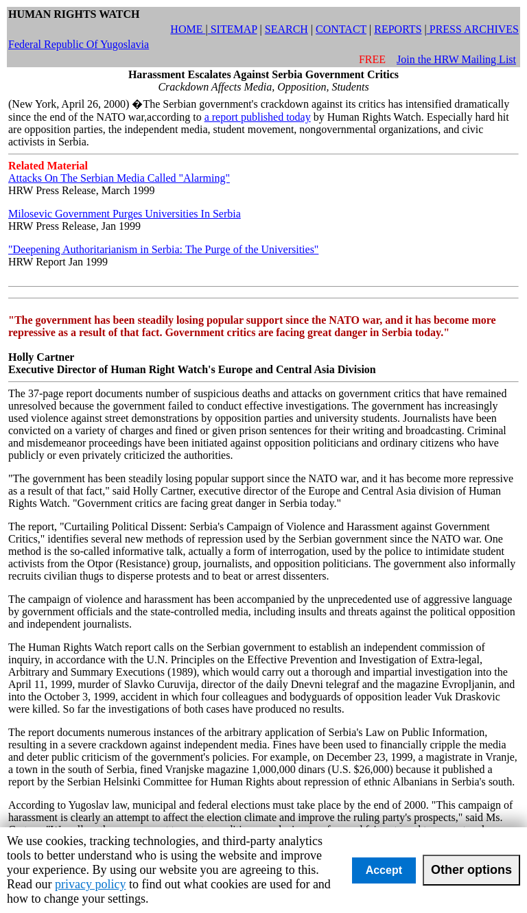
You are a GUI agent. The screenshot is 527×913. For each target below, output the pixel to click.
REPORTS (397, 29)
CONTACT (341, 29)
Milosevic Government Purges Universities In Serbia (124, 214)
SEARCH (286, 29)
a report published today (257, 117)
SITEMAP (232, 29)
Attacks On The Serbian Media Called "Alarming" (119, 178)
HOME (187, 29)
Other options (471, 870)
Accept (384, 870)
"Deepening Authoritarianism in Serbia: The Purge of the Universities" (163, 249)
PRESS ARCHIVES (473, 29)
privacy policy (90, 884)
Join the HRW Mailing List (456, 59)
